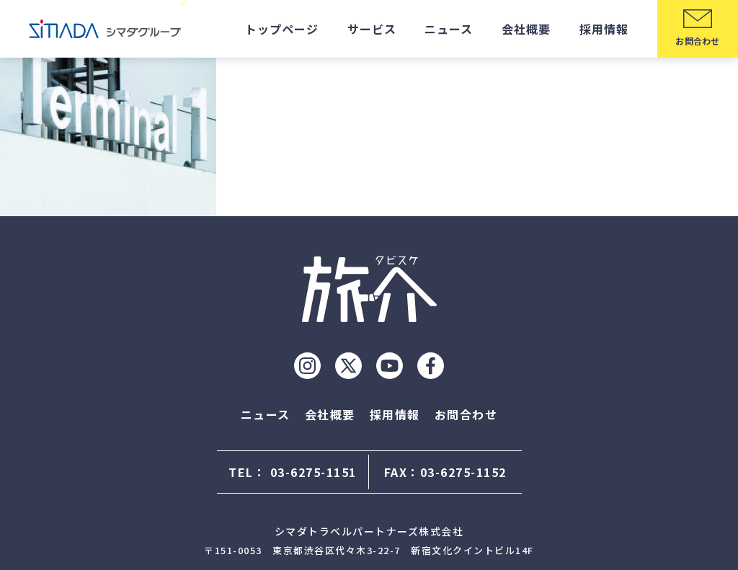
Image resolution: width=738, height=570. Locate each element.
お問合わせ (466, 414)
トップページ (282, 28)
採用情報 (603, 28)
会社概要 (526, 28)
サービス (371, 28)
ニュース (448, 28)
